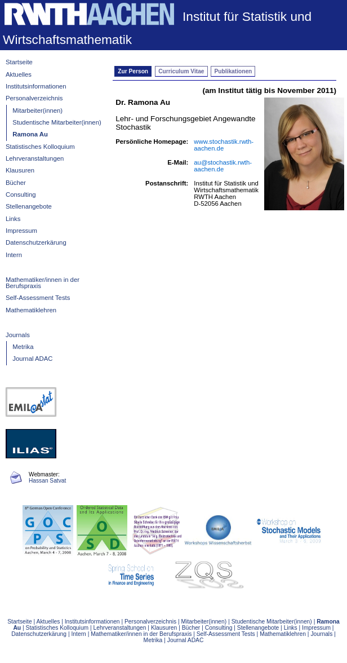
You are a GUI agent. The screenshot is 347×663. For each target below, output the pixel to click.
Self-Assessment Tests (38, 297)
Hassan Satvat (47, 481)
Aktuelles (19, 74)
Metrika (22, 346)
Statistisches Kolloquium (40, 146)
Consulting (21, 194)
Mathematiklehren (31, 310)
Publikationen (233, 71)
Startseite (19, 62)
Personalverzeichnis (34, 98)
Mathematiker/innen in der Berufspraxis (42, 282)
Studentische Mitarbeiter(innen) (56, 122)
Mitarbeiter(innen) (37, 110)
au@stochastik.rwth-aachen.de (223, 166)
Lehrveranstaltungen (35, 158)
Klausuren (20, 170)
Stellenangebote (29, 206)
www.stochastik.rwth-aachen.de (223, 145)
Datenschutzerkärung (36, 242)
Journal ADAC (32, 358)
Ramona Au (30, 134)
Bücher (16, 182)
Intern (14, 254)
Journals (18, 335)
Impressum (21, 230)
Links (13, 218)
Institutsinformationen (36, 86)
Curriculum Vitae (181, 71)
